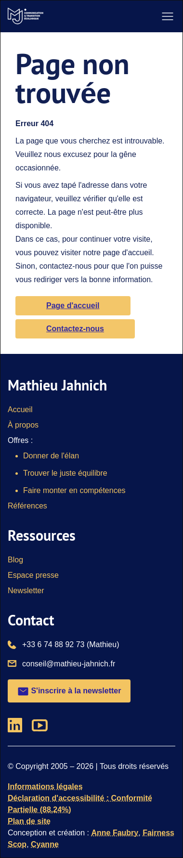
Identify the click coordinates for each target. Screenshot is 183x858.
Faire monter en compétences (74, 490)
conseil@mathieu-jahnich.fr (68, 663)
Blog (15, 560)
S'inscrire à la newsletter (69, 691)
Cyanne (45, 844)
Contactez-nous (75, 329)
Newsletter (26, 590)
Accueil (20, 409)
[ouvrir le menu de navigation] (167, 16)
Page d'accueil (73, 305)
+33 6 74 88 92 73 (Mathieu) (70, 644)
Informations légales (45, 786)
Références (27, 506)
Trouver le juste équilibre (65, 473)
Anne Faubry (114, 833)
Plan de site (29, 821)
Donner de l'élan (51, 456)
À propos (23, 425)
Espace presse (33, 575)
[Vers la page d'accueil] (25, 16)
